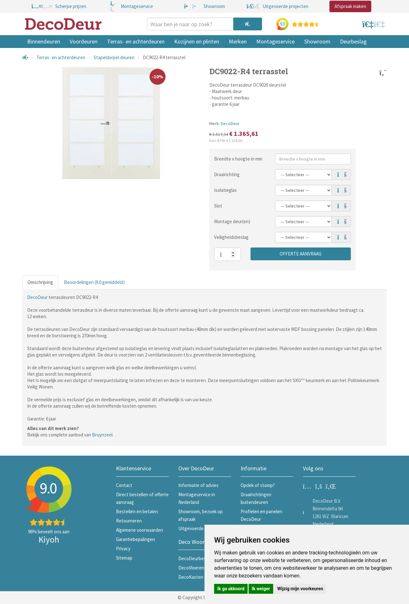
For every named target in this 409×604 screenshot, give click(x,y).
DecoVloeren (191, 568)
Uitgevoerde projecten (201, 528)
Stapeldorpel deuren (114, 57)
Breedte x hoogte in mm (238, 159)
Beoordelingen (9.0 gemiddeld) (94, 282)
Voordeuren (83, 41)
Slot (218, 206)
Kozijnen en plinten (196, 41)
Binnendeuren (43, 41)
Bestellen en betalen (137, 511)
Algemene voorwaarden (139, 530)
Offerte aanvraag (300, 254)
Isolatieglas (225, 190)
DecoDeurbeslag (195, 558)
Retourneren (129, 521)
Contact (124, 485)
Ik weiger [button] (261, 588)
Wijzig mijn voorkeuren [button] (300, 588)
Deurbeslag (353, 41)
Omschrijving (40, 282)
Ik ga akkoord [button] (230, 588)
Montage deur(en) (232, 221)
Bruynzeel (102, 435)
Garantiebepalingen (135, 539)
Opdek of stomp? (258, 485)
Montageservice (275, 41)
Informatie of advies (198, 485)
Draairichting (227, 174)
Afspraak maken (350, 6)
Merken (238, 41)
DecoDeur (230, 123)
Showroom (317, 41)
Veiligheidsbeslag (231, 237)
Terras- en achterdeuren (136, 41)
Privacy (123, 548)
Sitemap (124, 558)
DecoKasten (190, 577)
